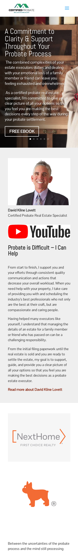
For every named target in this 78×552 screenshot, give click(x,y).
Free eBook (21, 131)
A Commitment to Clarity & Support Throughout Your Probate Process (29, 42)
